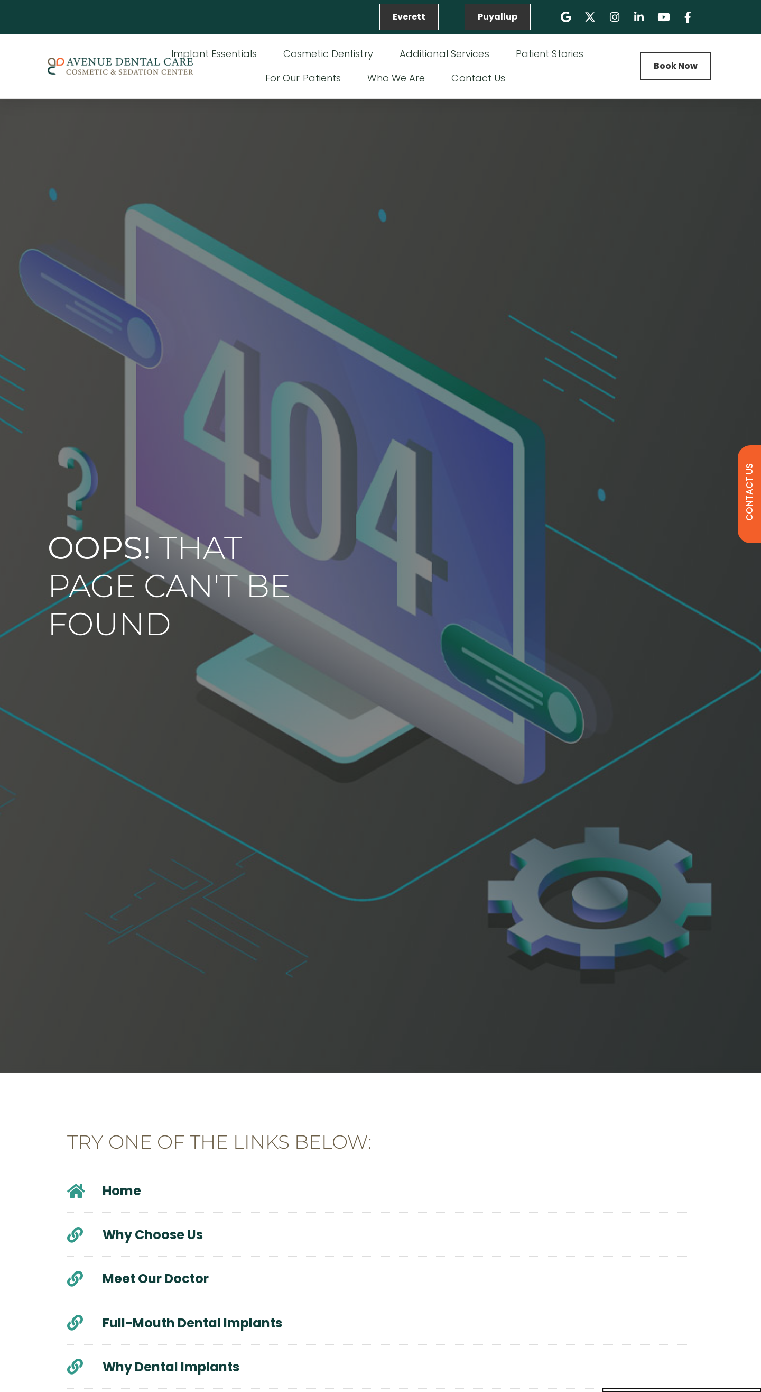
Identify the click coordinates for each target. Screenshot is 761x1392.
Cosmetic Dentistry (330, 53)
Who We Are (398, 78)
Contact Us (481, 78)
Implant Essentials (216, 53)
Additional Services (447, 53)
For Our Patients (306, 78)
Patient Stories (550, 53)
